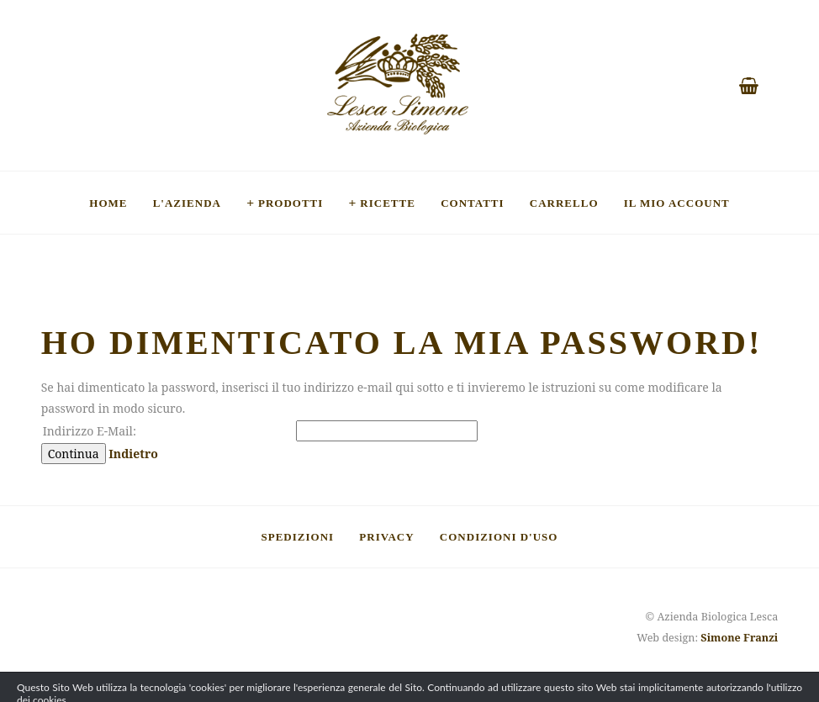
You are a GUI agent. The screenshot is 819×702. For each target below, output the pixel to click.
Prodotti (290, 202)
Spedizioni (298, 536)
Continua (73, 454)
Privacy (386, 536)
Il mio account (677, 202)
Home (108, 202)
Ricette (387, 202)
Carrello (564, 202)
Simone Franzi (739, 638)
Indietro (133, 454)
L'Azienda (187, 202)
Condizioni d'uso (499, 536)
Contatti (472, 202)
